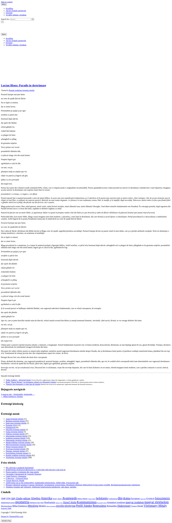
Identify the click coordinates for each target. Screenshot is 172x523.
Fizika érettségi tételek (14, 432)
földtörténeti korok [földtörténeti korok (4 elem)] (8, 503)
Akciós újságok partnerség (16, 11)
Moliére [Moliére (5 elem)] (42, 506)
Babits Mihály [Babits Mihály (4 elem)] (82, 499)
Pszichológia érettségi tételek (17, 453)
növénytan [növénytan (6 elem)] (69, 505)
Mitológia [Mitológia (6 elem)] (33, 505)
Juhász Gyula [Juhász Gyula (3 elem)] (59, 502)
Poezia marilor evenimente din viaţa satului (22, 472)
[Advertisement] (86, 64)
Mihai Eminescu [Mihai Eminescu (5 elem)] (19, 506)
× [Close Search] (2, 22)
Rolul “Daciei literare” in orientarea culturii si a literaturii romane (31, 382)
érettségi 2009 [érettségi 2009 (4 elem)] (6, 508)
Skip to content (7, 2)
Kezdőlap (9, 9)
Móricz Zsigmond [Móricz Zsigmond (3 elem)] (51, 506)
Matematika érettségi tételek (16, 440)
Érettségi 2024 (6, 26)
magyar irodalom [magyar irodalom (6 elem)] (135, 502)
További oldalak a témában (16, 15)
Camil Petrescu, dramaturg (16, 476)
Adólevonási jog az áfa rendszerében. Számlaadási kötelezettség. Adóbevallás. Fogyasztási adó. (42, 483)
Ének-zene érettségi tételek (16, 423)
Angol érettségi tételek (14, 419)
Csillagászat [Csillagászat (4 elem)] (112, 499)
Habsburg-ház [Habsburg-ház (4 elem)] (35, 503)
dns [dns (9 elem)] (120, 498)
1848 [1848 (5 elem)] (3, 498)
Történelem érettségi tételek (16, 458)
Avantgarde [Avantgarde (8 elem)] (69, 498)
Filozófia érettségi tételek (15, 430)
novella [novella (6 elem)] (60, 505)
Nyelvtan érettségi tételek (15, 449)
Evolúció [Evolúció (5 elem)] (150, 498)
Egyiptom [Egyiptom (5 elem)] (135, 498)
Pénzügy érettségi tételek (15, 451)
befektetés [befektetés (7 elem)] (102, 498)
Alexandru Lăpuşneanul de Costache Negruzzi (23, 474)
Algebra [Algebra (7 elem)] (35, 498)
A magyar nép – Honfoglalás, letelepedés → (18, 394)
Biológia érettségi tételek (15, 421)
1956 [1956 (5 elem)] (8, 498)
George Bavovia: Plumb (15, 481)
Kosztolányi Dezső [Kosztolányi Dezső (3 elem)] (102, 502)
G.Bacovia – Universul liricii (17, 478)
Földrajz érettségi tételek (15, 434)
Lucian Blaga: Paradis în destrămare (23, 85)
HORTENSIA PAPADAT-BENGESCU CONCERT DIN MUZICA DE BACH (35, 470)
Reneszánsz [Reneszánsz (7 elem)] (99, 505)
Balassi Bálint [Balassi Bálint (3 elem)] (92, 498)
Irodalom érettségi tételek (15, 438)
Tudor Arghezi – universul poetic (18, 380)
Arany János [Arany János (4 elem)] (57, 499)
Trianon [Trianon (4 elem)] (134, 506)
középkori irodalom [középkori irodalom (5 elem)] (116, 502)
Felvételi (9, 13)
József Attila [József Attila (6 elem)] (69, 502)
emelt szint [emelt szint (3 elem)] (143, 498)
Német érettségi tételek (14, 447)
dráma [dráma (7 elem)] (126, 498)
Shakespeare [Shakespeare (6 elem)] (124, 505)
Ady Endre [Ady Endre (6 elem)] (17, 498)
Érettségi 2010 (11, 425)
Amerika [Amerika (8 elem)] (46, 498)
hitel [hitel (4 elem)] (42, 503)
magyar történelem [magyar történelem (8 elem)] (156, 502)
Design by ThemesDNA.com (12, 516)
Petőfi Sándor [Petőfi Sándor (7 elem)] (84, 505)
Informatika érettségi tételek (16, 436)
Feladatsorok (11, 427)
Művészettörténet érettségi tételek (19, 445)
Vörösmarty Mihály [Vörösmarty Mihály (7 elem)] (155, 505)
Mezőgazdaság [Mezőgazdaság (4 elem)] (6, 506)
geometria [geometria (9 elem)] (22, 502)
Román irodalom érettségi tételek (21, 90)
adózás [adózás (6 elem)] (26, 498)
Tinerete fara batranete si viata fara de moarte (23, 384)
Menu (4, 4)
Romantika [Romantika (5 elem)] (112, 506)
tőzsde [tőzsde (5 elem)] (140, 506)
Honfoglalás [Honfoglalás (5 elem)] (49, 502)
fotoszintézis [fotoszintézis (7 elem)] (162, 498)
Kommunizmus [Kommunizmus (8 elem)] (87, 502)
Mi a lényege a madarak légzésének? (20, 468)
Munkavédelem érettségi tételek (18, 442)
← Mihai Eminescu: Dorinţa (12, 397)
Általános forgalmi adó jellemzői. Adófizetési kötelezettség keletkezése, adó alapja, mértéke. (41, 487)
